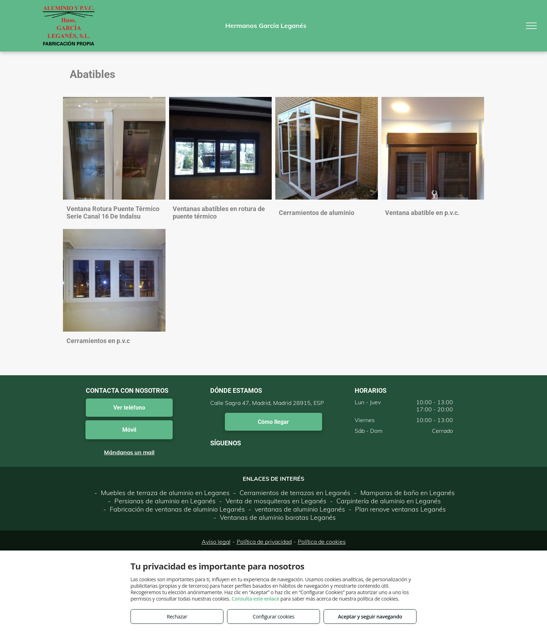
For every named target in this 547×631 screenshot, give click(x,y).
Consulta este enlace (255, 598)
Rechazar (177, 616)
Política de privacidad (264, 541)
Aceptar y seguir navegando (370, 616)
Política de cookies (322, 541)
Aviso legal (216, 541)
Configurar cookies (274, 616)
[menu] (531, 25)
